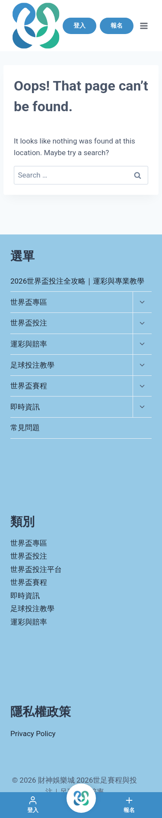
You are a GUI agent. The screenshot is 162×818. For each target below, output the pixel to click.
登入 (79, 25)
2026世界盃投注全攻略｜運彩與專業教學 (77, 281)
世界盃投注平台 (36, 569)
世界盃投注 (28, 322)
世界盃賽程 (28, 385)
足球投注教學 (32, 365)
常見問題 (25, 427)
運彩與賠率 (28, 344)
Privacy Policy (33, 733)
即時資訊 (25, 407)
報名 (117, 25)
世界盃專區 (28, 302)
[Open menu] (144, 25)
